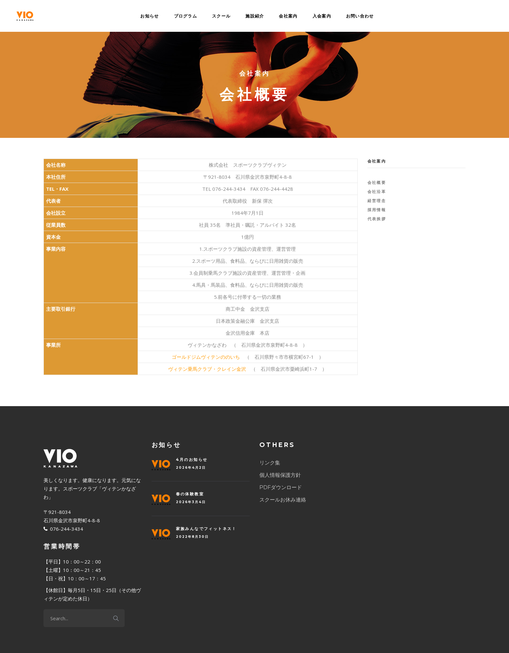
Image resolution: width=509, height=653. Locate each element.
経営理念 (376, 200)
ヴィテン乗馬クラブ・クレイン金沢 (207, 369)
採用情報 (376, 209)
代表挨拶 (376, 218)
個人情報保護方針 (280, 475)
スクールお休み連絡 (282, 500)
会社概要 (376, 182)
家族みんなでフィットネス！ (206, 528)
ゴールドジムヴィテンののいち (206, 357)
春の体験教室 (190, 493)
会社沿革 (376, 191)
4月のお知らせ (192, 459)
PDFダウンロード (280, 487)
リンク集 (269, 463)
